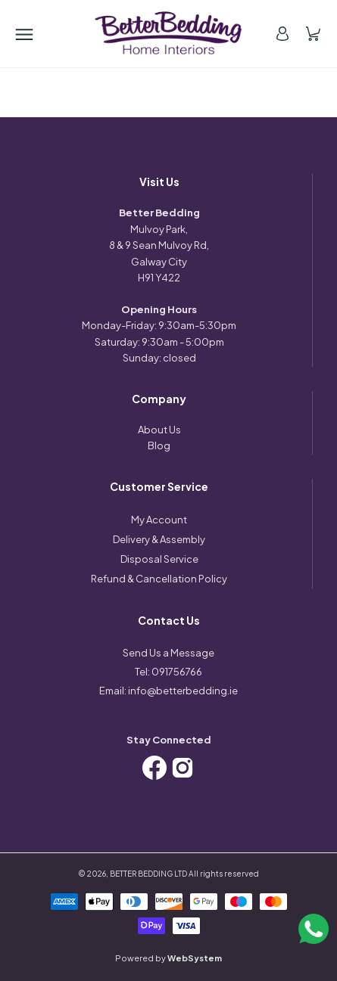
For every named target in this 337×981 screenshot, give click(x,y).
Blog (159, 445)
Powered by (168, 958)
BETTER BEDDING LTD (148, 873)
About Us (159, 430)
